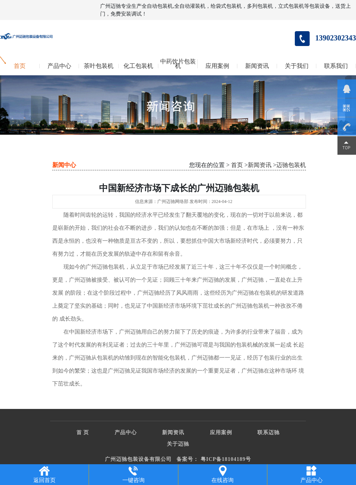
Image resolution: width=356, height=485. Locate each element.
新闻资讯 (257, 66)
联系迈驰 (268, 432)
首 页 (82, 432)
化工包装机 (138, 66)
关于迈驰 (178, 444)
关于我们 (297, 66)
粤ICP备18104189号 (226, 459)
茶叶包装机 (98, 66)
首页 (20, 66)
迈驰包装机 (291, 165)
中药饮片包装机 (178, 63)
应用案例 (217, 66)
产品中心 (59, 66)
